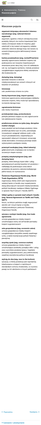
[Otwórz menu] (2, 20)
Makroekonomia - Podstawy (13, 10)
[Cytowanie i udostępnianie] (20, 422)
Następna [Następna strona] (35, 412)
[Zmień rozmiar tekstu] (37, 20)
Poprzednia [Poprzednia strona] (6, 412)
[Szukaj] (31, 20)
